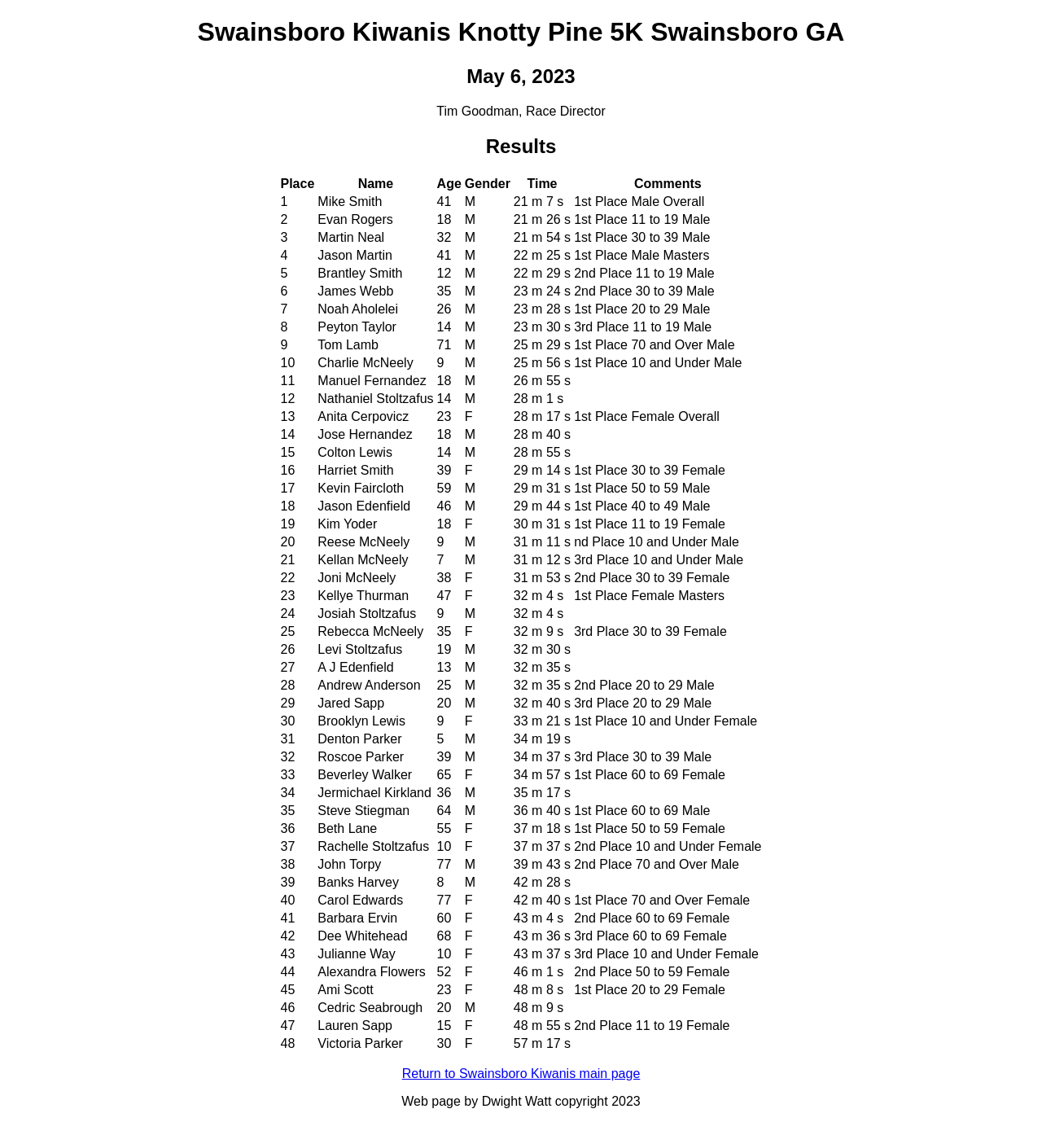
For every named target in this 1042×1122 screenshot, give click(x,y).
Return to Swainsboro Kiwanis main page (521, 1073)
